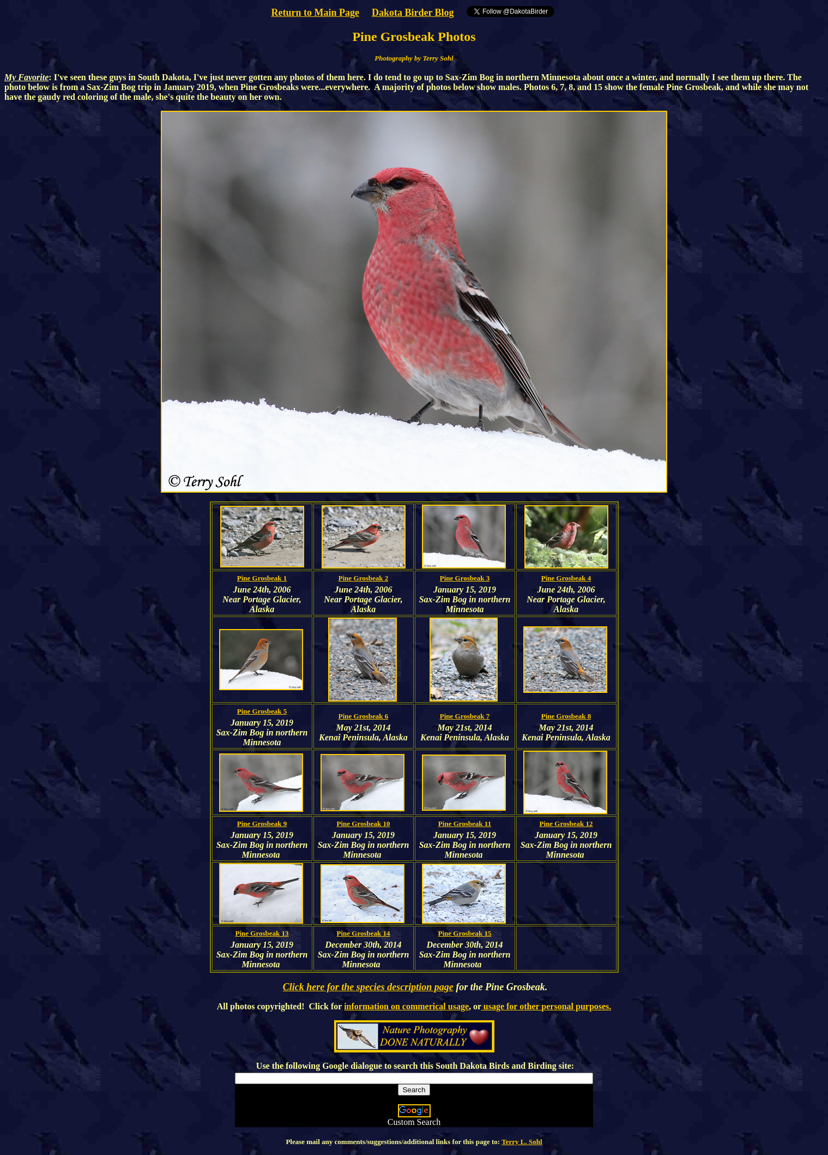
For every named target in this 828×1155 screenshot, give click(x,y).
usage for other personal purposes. (546, 1006)
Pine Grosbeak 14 (363, 933)
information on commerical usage (406, 1006)
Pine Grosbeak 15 (465, 933)
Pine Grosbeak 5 (262, 711)
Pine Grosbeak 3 (465, 578)
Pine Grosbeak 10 (363, 823)
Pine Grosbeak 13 (262, 933)
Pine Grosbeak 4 (566, 578)
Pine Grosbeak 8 (566, 716)
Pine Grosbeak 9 (262, 823)
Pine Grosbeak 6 (364, 716)
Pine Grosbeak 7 (465, 716)
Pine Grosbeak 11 (464, 823)
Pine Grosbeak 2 (364, 578)
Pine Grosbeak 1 (262, 578)
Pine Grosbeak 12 (566, 823)
